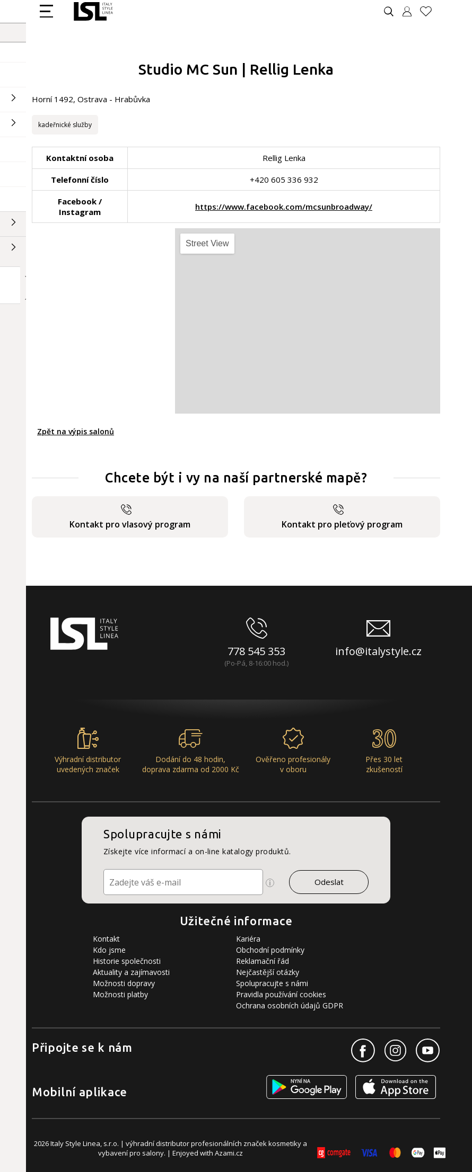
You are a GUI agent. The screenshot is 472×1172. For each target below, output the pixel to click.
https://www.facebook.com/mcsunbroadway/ (283, 206)
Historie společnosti (127, 961)
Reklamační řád (262, 961)
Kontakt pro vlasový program (129, 517)
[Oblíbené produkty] (430, 11)
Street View (207, 243)
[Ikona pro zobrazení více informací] (270, 883)
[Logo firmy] (93, 11)
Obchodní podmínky (270, 950)
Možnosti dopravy (124, 983)
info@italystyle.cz (378, 651)
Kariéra (248, 939)
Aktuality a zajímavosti (131, 972)
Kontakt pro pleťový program (342, 517)
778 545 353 (256, 651)
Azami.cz (229, 1153)
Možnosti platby (120, 994)
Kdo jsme (109, 950)
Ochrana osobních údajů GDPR (289, 1005)
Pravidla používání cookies (281, 994)
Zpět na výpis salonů (75, 431)
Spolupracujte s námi (272, 983)
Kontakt (106, 939)
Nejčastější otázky (267, 972)
